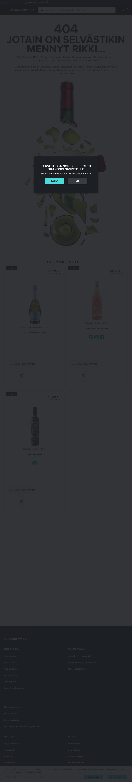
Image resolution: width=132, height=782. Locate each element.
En (77, 181)
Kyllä (54, 181)
